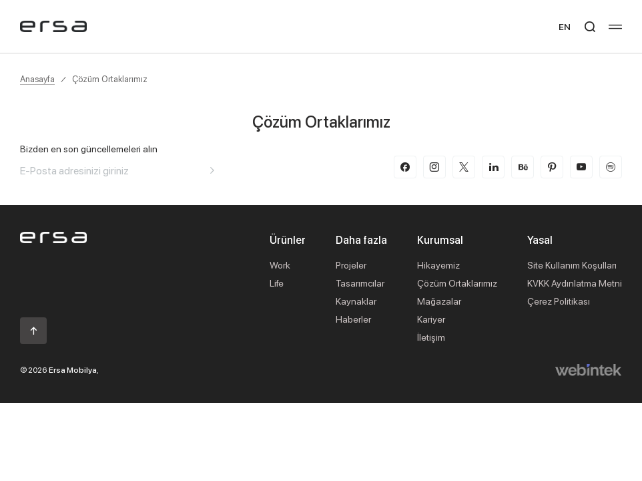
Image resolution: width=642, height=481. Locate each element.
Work (280, 265)
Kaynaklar (356, 301)
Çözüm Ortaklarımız (109, 78)
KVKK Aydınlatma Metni (574, 283)
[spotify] (610, 167)
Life (277, 283)
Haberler (353, 319)
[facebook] (405, 167)
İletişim (431, 337)
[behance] (522, 167)
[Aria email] (212, 170)
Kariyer (431, 319)
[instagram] (434, 167)
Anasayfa (37, 78)
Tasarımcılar (360, 283)
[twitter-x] (463, 167)
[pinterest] (552, 167)
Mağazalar (439, 301)
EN (565, 26)
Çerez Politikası (558, 301)
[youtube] (581, 167)
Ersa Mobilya (73, 370)
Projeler (351, 265)
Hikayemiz (438, 265)
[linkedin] (493, 167)
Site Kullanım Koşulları (572, 265)
